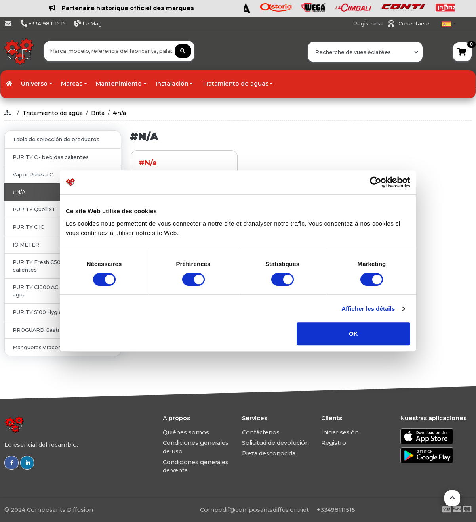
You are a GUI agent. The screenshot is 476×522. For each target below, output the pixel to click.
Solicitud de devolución (275, 442)
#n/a (119, 113)
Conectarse (413, 24)
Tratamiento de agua (52, 113)
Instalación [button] (172, 83)
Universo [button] (34, 83)
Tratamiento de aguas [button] (235, 83)
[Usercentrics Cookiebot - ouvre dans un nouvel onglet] (375, 182)
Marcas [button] (71, 83)
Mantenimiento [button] (119, 83)
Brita (98, 113)
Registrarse (369, 24)
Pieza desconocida (268, 453)
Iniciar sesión (340, 432)
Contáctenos (261, 432)
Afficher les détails (368, 308)
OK (353, 333)
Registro (333, 442)
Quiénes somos (186, 432)
